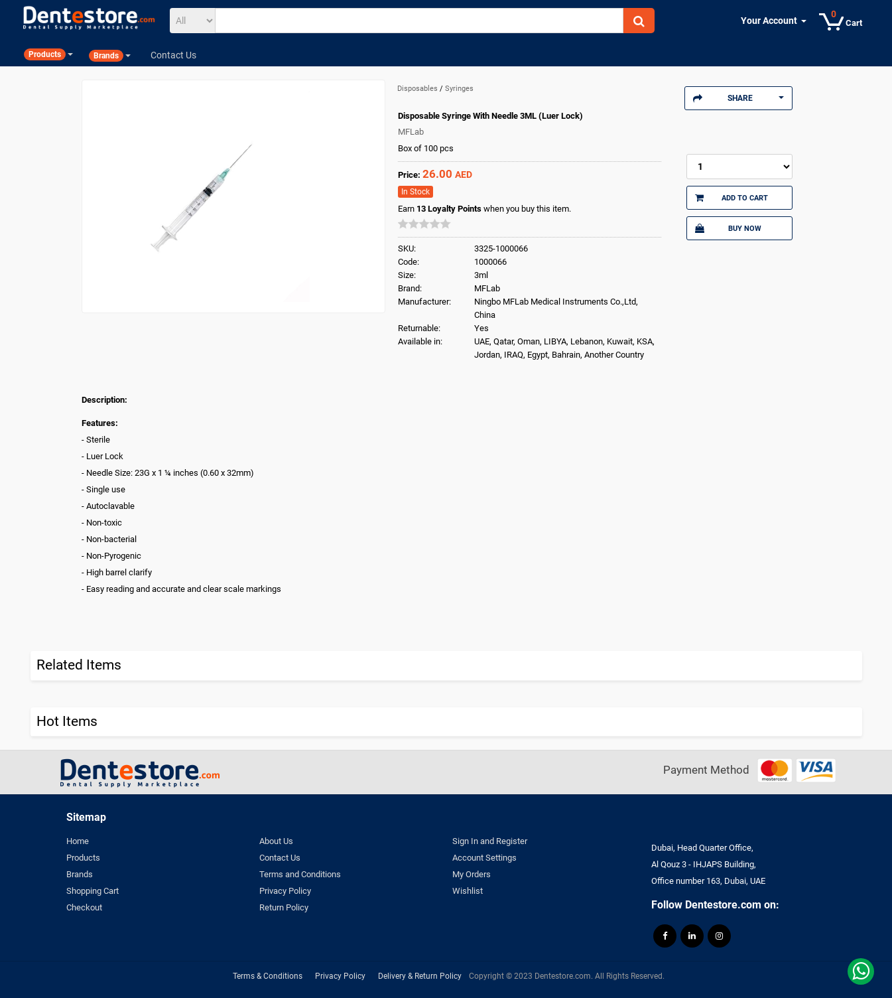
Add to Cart (731, 197)
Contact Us (279, 858)
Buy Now (728, 228)
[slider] (424, 223)
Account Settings (484, 858)
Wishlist (467, 891)
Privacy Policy (285, 891)
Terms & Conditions (267, 976)
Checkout (84, 907)
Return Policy (283, 907)
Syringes (459, 88)
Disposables (418, 88)
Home (77, 841)
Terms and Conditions (300, 874)
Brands (79, 874)
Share (739, 98)
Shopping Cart (92, 891)
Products (83, 858)
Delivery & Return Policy (420, 976)
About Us (276, 841)
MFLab (411, 132)
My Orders (471, 874)
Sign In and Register (489, 841)
